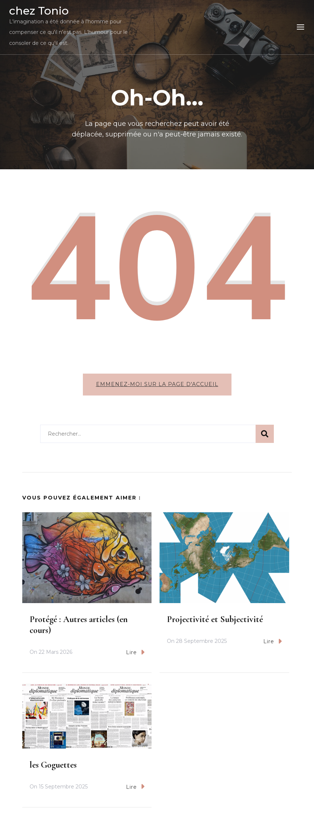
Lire (135, 652)
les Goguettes (53, 765)
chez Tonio (39, 11)
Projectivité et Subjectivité (215, 619)
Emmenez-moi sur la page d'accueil (157, 384)
